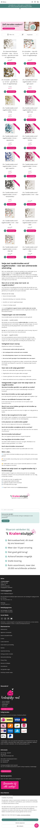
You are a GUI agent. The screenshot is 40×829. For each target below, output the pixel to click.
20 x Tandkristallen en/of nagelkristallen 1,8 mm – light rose (29, 110)
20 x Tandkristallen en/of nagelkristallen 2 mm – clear (29, 193)
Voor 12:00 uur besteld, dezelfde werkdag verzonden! (20, 6)
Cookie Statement (5, 641)
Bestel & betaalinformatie (6, 635)
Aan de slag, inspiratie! (6, 752)
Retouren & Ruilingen (5, 663)
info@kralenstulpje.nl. (23, 487)
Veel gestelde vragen (5, 669)
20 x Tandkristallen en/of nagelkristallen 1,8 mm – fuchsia (29, 138)
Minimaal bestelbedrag (6, 657)
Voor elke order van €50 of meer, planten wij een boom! (13, 817)
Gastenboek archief (5, 800)
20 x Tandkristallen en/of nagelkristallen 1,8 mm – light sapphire (10, 166)
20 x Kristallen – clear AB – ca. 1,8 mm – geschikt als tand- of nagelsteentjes (30, 53)
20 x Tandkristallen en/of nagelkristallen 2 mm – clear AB (10, 223)
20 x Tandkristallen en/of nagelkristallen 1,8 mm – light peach (29, 82)
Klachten (3, 647)
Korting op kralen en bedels (7, 654)
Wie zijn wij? (3, 754)
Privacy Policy (4, 660)
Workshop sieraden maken (7, 672)
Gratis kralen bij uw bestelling (7, 644)
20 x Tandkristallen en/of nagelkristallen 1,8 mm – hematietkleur (10, 194)
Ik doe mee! (5, 521)
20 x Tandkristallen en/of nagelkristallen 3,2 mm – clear (29, 249)
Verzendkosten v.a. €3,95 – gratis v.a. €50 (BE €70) (19, 5)
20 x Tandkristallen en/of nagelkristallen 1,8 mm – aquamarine (10, 138)
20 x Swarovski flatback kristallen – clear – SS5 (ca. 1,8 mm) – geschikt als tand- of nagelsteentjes (10, 54)
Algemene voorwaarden (6, 632)
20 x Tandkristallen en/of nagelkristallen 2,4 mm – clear (29, 223)
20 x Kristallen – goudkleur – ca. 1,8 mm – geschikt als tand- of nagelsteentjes (10, 82)
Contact (2, 638)
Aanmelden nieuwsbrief (7, 709)
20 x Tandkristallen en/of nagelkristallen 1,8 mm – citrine (10, 110)
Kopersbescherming (5, 651)
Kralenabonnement (6, 771)
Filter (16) (10, 34)
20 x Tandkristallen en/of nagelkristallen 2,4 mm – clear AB (10, 249)
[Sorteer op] (29, 34)
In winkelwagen (11, 63)
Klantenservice (4, 629)
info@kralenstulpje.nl (8, 593)
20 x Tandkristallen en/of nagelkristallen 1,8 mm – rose (29, 166)
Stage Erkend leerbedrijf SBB (7, 755)
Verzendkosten (4, 666)
